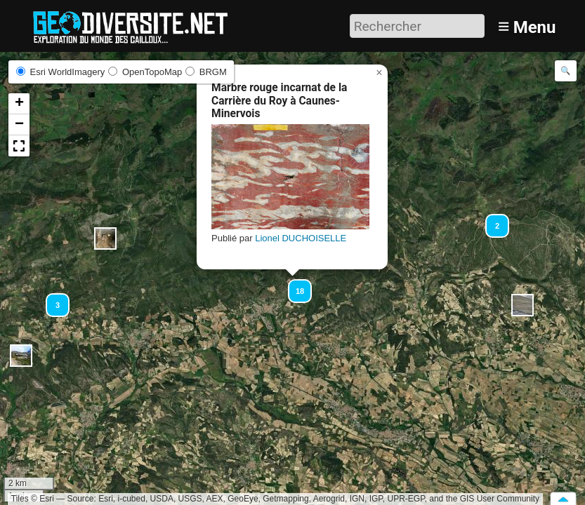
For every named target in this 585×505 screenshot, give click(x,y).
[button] (105, 238)
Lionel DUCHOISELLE (300, 238)
